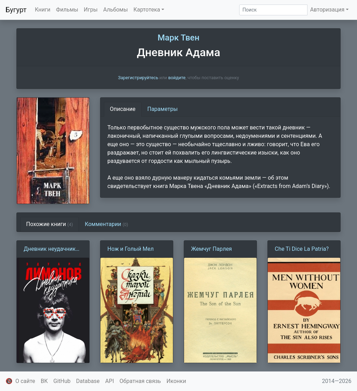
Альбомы (115, 9)
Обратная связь (140, 381)
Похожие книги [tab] (49, 224)
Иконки (176, 381)
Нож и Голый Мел (130, 249)
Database (88, 381)
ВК (44, 381)
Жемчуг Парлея (211, 249)
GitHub (61, 381)
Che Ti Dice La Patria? (302, 249)
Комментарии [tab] (106, 224)
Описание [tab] (123, 109)
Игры (91, 9)
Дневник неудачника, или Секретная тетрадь (52, 249)
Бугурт (16, 10)
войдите (176, 77)
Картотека (147, 9)
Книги (43, 9)
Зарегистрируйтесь (138, 77)
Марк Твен (178, 38)
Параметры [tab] (162, 109)
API (109, 381)
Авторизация (327, 9)
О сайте (25, 381)
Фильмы (67, 9)
